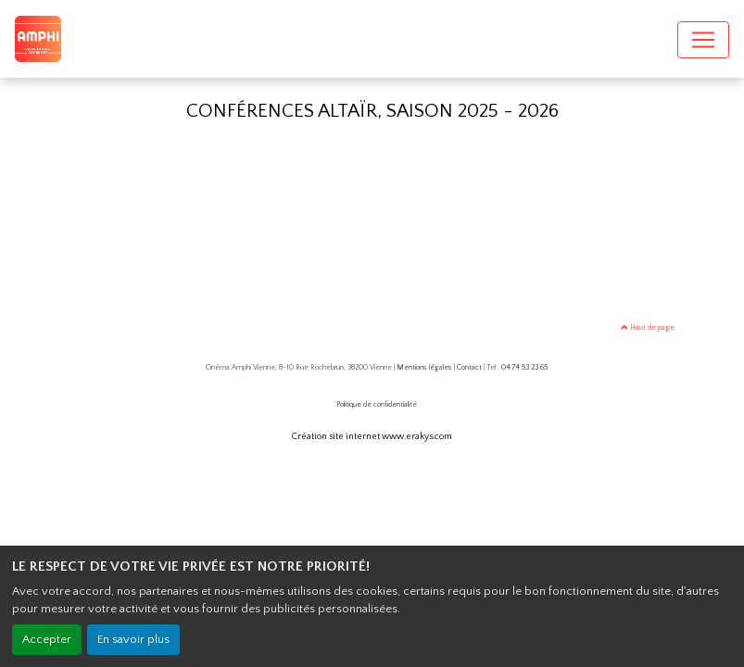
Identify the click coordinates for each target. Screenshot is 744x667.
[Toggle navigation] (703, 39)
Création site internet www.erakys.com (372, 437)
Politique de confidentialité (376, 404)
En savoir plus (133, 639)
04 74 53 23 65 (524, 367)
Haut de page (648, 327)
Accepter (46, 639)
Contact (469, 367)
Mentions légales (424, 367)
